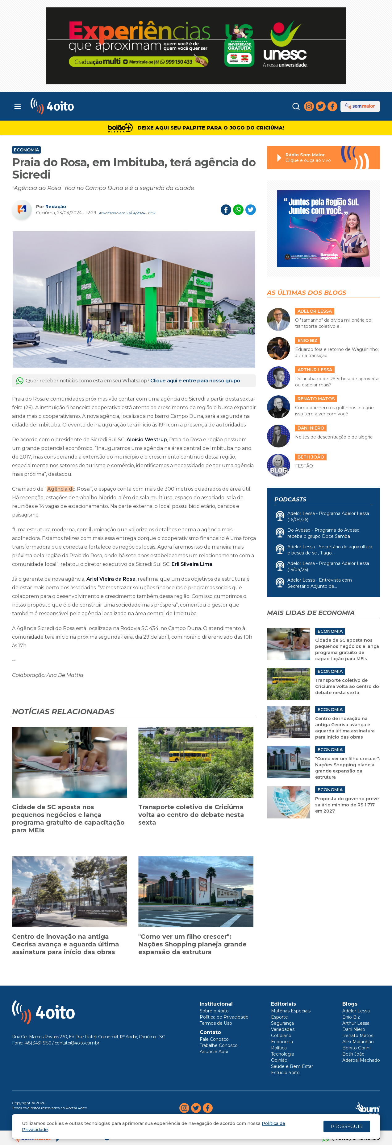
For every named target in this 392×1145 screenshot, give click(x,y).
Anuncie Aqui (214, 1051)
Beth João (353, 1054)
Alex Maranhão (358, 1041)
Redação (55, 206)
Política (279, 1048)
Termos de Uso (216, 1023)
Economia (26, 150)
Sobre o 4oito (214, 1011)
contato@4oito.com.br (77, 1043)
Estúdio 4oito (285, 1072)
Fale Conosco (214, 1039)
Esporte (279, 1017)
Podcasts (290, 499)
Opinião (279, 1060)
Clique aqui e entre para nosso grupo (195, 381)
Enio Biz (351, 1017)
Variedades (282, 1029)
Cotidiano (281, 1035)
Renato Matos (357, 1035)
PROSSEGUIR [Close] (347, 1126)
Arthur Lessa (355, 1023)
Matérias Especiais (291, 1011)
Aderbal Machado (361, 1060)
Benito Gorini (356, 1048)
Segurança (282, 1023)
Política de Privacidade (224, 1017)
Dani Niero (353, 1029)
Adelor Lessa (356, 1011)
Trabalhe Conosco (219, 1045)
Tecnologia (282, 1054)
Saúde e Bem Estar (292, 1066)
